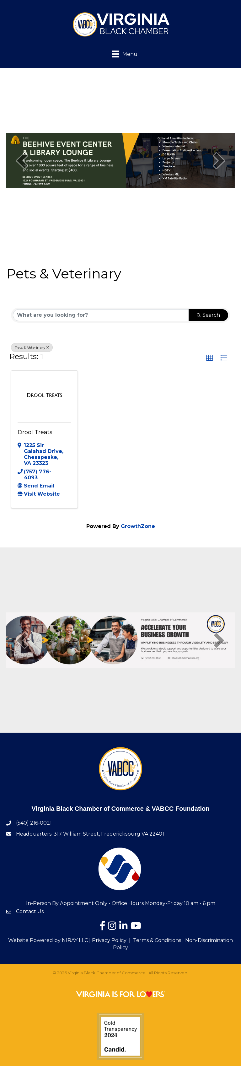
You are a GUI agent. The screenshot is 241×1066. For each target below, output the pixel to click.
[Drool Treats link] (44, 395)
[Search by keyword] (101, 315)
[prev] (22, 160)
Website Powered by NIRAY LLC (48, 940)
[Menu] (120, 53)
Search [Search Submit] (208, 315)
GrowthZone (138, 526)
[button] (209, 358)
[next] (219, 160)
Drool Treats (35, 432)
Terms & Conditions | (158, 940)
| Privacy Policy (107, 940)
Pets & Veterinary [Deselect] (32, 347)
